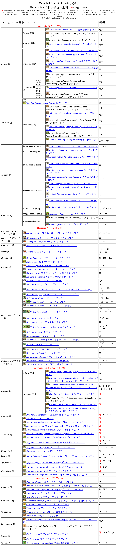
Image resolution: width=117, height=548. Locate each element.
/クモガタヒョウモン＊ (58, 433)
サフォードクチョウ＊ (44, 336)
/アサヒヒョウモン (70, 394)
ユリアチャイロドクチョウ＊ (44, 252)
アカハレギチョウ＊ (65, 214)
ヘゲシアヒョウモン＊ (44, 451)
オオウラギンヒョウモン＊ (47, 471)
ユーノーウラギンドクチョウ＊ (45, 242)
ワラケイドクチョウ (44, 353)
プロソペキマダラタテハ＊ (45, 539)
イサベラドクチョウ (42, 262)
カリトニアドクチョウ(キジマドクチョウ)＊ (57, 289)
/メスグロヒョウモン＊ (51, 430)
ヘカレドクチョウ (42, 318)
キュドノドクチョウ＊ (44, 298)
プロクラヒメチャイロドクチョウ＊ (50, 273)
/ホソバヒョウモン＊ (71, 404)
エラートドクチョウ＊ (45, 312)
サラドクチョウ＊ (41, 344)
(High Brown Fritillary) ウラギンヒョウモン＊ (55, 467)
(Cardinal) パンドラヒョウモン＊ (49, 447)
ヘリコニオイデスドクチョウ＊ (50, 269)
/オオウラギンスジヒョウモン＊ (58, 426)
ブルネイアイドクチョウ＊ (47, 284)
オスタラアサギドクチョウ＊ (48, 364)
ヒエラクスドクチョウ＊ (45, 322)
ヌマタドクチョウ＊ (43, 332)
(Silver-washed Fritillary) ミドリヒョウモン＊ (54, 442)
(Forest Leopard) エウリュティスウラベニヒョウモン (58, 485)
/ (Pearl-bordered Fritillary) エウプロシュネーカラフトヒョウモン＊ (71, 388)
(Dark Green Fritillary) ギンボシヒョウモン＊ (53, 462)
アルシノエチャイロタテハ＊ (46, 508)
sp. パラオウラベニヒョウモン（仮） (47, 493)
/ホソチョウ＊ (46, 103)
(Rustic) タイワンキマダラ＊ (47, 534)
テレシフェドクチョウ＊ (46, 349)
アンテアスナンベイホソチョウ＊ (72, 146)
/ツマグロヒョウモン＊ (54, 437)
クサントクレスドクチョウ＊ (49, 357)
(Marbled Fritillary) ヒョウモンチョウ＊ (51, 415)
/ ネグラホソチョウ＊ (71, 183)
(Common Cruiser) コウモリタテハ (47, 512)
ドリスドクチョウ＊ (44, 302)
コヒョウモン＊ (38, 418)
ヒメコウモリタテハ (42, 515)
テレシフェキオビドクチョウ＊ (50, 245)
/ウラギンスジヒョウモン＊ (55, 422)
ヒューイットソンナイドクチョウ (51, 339)
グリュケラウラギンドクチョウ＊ (48, 238)
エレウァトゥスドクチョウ (47, 305)
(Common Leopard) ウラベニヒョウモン (53, 489)
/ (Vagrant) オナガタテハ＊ (50, 543)
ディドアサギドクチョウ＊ (46, 360)
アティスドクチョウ (42, 280)
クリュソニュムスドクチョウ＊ (51, 294)
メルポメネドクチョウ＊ (49, 327)
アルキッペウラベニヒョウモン (48, 482)
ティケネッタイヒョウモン (46, 504)
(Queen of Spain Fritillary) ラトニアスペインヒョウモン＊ (60, 456)
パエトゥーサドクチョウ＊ (47, 258)
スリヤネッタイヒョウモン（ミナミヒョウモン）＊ (58, 500)
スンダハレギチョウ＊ (68, 224)
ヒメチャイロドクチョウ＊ (46, 265)
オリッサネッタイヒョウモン (47, 497)
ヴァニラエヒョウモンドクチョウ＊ (51, 233)
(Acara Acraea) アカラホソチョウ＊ (71, 30)
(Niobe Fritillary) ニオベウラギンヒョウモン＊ (55, 475)
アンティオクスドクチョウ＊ (49, 277)
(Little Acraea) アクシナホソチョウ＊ (72, 50)
